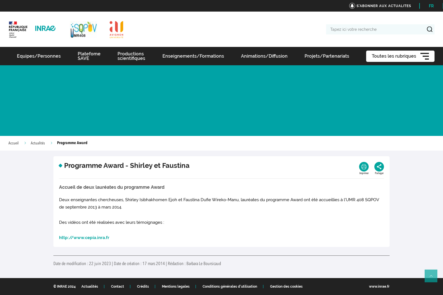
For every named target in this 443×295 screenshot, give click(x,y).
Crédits (143, 287)
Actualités (38, 143)
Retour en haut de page (433, 278)
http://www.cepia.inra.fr (84, 237)
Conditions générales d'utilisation (230, 287)
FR (431, 6)
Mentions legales (176, 287)
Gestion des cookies (286, 287)
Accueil (13, 143)
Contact (117, 287)
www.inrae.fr (379, 287)
